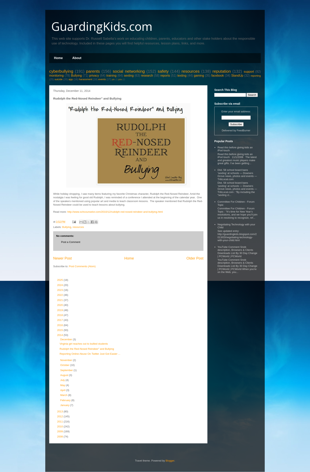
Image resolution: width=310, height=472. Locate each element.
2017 (60, 320)
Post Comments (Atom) (82, 266)
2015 (60, 330)
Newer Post (62, 258)
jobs (120, 79)
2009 (60, 431)
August (64, 375)
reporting (256, 75)
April (63, 390)
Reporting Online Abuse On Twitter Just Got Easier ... (90, 353)
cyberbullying (61, 71)
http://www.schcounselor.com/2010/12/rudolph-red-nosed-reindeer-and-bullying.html (115, 211)
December (66, 339)
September (67, 370)
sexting (128, 75)
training (111, 75)
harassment (85, 79)
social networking (129, 71)
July (63, 380)
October (65, 365)
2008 (60, 436)
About (76, 58)
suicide (58, 79)
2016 (60, 325)
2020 (60, 305)
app (71, 79)
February (65, 400)
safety (163, 71)
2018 (60, 315)
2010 (60, 426)
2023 (60, 290)
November (66, 360)
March (64, 395)
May (63, 385)
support (249, 71)
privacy (94, 75)
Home (58, 58)
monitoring (56, 75)
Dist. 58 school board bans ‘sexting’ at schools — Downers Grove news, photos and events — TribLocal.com (237, 174)
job (113, 79)
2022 (60, 294)
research (147, 75)
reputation (222, 71)
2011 (60, 421)
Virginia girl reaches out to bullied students (84, 343)
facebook (217, 75)
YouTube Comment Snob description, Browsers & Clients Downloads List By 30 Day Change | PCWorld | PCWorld (237, 251)
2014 (60, 335)
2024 (60, 285)
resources (190, 71)
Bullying (76, 75)
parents (93, 71)
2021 (60, 300)
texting (181, 75)
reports (165, 75)
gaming (199, 75)
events (102, 79)
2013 (60, 411)
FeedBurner (243, 130)
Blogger (170, 460)
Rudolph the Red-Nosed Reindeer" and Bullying (87, 348)
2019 (60, 310)
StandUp (237, 75)
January (65, 405)
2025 (60, 279)
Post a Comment (70, 242)
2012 (60, 416)
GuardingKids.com (101, 26)
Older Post (194, 258)
